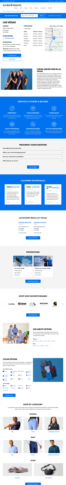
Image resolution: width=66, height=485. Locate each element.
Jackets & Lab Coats (53, 431)
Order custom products (28, 115)
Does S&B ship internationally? (12, 148)
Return (46, 131)
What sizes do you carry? (10, 160)
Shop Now (17, 274)
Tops (12, 431)
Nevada (13, 11)
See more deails (37, 272)
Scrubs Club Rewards (11, 131)
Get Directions (12, 55)
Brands (26, 8)
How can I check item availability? (13, 156)
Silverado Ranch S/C (25, 222)
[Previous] (3, 304)
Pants (33, 431)
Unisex (53, 341)
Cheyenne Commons (40, 222)
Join (53, 1)
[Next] (63, 304)
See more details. (17, 272)
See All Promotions (33, 281)
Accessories (43, 8)
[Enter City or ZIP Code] (29, 15)
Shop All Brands (33, 315)
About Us (61, 1)
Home (4, 11)
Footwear (36, 8)
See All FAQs (33, 167)
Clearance (50, 8)
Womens (16, 8)
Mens (21, 8)
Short (34, 345)
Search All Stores (33, 237)
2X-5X (49, 341)
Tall (45, 341)
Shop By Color (9, 395)
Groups (56, 1)
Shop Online (12, 59)
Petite (40, 341)
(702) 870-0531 (38, 232)
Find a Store (38, 274)
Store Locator (8, 11)
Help (50, 1)
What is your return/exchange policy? (14, 152)
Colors (31, 8)
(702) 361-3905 (22, 232)
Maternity (35, 341)
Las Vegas (17, 11)
